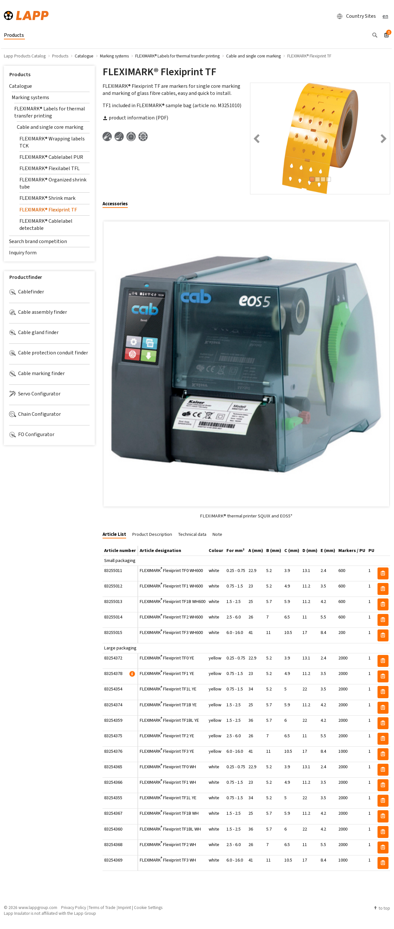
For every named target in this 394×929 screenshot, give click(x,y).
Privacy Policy (73, 907)
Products (19, 74)
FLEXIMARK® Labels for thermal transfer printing (49, 112)
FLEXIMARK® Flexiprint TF (48, 209)
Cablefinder (26, 291)
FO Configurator (31, 434)
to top (381, 908)
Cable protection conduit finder (48, 352)
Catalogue (20, 86)
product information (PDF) (135, 117)
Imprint (124, 907)
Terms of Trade (102, 907)
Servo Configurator (34, 393)
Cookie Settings (148, 907)
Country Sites (354, 16)
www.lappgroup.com (37, 907)
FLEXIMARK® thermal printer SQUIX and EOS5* (246, 516)
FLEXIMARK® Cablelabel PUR (51, 157)
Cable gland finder (34, 332)
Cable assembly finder (38, 312)
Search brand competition (38, 241)
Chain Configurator (35, 414)
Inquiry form (23, 252)
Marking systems (30, 97)
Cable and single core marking (50, 127)
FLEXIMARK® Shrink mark (47, 198)
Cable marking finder (37, 373)
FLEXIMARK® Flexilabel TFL (49, 168)
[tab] (118, 204)
